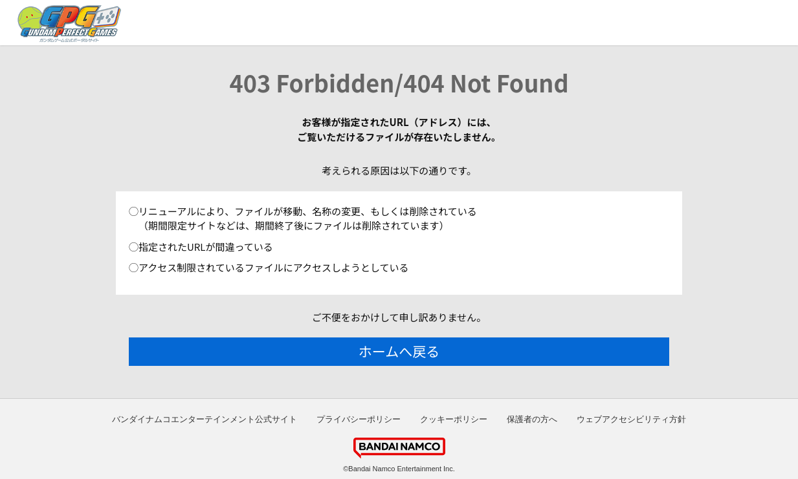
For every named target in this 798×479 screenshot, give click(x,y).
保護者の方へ (532, 419)
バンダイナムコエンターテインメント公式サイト (204, 419)
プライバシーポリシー (358, 419)
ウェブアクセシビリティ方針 (631, 419)
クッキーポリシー (453, 419)
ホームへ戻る (399, 351)
